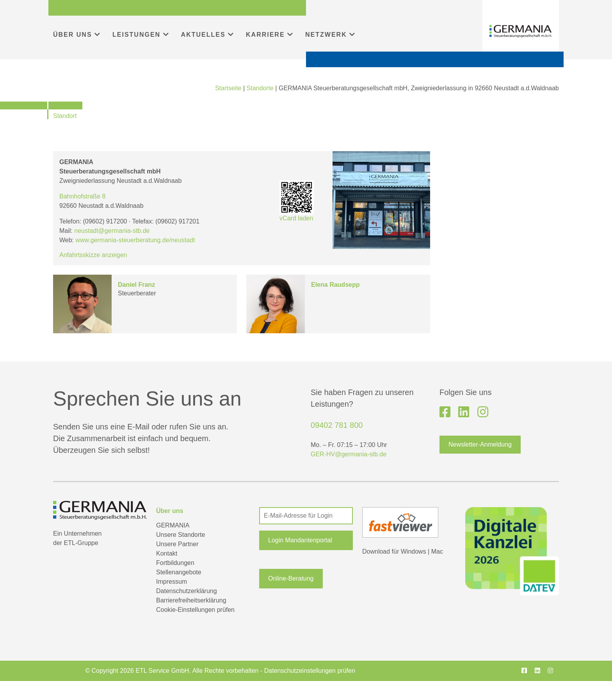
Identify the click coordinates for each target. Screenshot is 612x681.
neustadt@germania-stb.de (111, 230)
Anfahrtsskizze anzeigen (93, 255)
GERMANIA (172, 525)
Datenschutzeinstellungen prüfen (309, 670)
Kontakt (166, 553)
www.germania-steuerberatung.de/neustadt (135, 240)
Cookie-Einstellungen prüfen (195, 609)
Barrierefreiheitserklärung (191, 600)
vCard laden (296, 201)
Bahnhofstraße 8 (82, 196)
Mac (437, 551)
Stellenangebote (178, 572)
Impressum (171, 581)
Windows (413, 551)
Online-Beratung (291, 578)
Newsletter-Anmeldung (480, 444)
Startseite (228, 88)
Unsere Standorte (180, 534)
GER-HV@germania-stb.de (348, 454)
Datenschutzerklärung (186, 591)
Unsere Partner (177, 544)
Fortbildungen (175, 562)
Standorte (260, 88)
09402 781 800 (337, 425)
